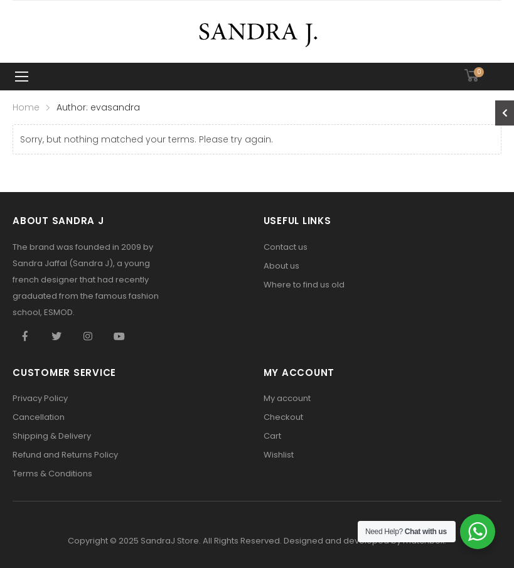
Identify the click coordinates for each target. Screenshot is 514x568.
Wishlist (279, 455)
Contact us (286, 247)
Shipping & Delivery (52, 436)
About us (281, 266)
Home (26, 107)
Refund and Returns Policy (65, 455)
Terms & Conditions (52, 474)
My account (287, 398)
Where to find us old (304, 285)
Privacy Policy (40, 398)
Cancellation (39, 417)
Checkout (283, 417)
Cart (272, 436)
